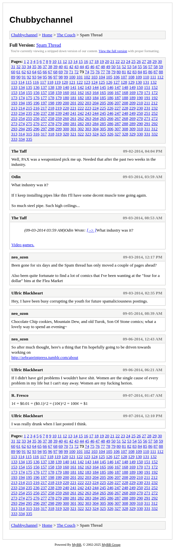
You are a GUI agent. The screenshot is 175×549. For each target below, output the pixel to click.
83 (134, 71)
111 (153, 76)
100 (72, 76)
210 (140, 102)
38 (50, 66)
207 (118, 102)
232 (154, 108)
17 (91, 61)
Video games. (22, 244)
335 (29, 139)
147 (118, 87)
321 (73, 134)
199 (59, 102)
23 (123, 61)
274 (22, 123)
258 (51, 118)
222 (81, 108)
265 (103, 118)
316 (36, 134)
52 (124, 66)
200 (66, 102)
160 (66, 92)
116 (36, 82)
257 (44, 118)
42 (71, 66)
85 (145, 71)
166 (110, 92)
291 (147, 123)
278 (51, 123)
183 (88, 97)
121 (72, 82)
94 (39, 76)
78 (108, 71)
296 (36, 128)
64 (34, 71)
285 (103, 123)
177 (44, 97)
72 (76, 71)
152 (154, 87)
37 (45, 66)
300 (66, 128)
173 (14, 97)
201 (73, 102)
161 (73, 92)
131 (146, 82)
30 (160, 61)
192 (154, 97)
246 (110, 113)
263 (88, 118)
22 (118, 61)
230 (140, 108)
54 (134, 66)
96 (50, 76)
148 (125, 87)
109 (139, 76)
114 (21, 82)
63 (29, 71)
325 (103, 134)
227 (118, 108)
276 (36, 123)
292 (154, 123)
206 (110, 102)
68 (55, 71)
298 (51, 128)
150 (140, 87)
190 (140, 97)
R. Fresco (19, 395)
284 (95, 123)
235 (29, 113)
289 (132, 123)
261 (73, 118)
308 (125, 128)
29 (154, 61)
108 (131, 76)
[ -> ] (91, 230)
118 (50, 82)
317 (44, 134)
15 (81, 61)
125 (102, 82)
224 (95, 108)
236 (36, 113)
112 (160, 76)
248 (125, 113)
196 (36, 102)
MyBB (76, 544)
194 (22, 102)
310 (140, 128)
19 (102, 61)
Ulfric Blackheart (27, 293)
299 (59, 128)
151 (147, 87)
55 (140, 66)
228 (125, 108)
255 (29, 118)
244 (95, 113)
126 (109, 82)
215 (29, 108)
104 (102, 76)
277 (44, 123)
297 (44, 128)
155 (29, 92)
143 (88, 87)
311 (147, 128)
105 (109, 76)
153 (14, 92)
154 (22, 92)
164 (95, 92)
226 (110, 108)
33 (24, 66)
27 (144, 61)
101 (80, 76)
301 (73, 128)
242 (81, 113)
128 (124, 82)
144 (95, 87)
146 (110, 87)
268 (125, 118)
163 (88, 92)
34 (29, 66)
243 (88, 113)
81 (124, 71)
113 (14, 82)
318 (51, 134)
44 (82, 66)
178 (51, 97)
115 (29, 82)
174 (22, 97)
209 (132, 102)
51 (119, 66)
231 (147, 108)
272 (154, 118)
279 (59, 123)
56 (145, 66)
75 (92, 71)
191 (147, 97)
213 (14, 108)
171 (147, 92)
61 (18, 71)
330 (140, 134)
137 (44, 87)
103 (94, 76)
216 (36, 108)
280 (66, 123)
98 (60, 76)
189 (132, 97)
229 (132, 108)
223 (88, 108)
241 (73, 113)
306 (110, 128)
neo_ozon (19, 257)
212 (154, 102)
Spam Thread (48, 45)
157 (44, 92)
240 (66, 113)
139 (59, 87)
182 (81, 97)
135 (29, 87)
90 (18, 76)
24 (128, 61)
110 (146, 76)
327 (118, 134)
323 (88, 134)
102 (87, 76)
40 (60, 66)
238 (51, 113)
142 (81, 87)
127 (116, 82)
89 (13, 76)
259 (59, 118)
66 (45, 71)
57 (150, 66)
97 (55, 76)
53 (129, 66)
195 (29, 102)
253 (14, 118)
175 (29, 97)
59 (161, 66)
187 (118, 97)
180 (66, 97)
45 (87, 66)
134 (22, 87)
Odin (15, 176)
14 (75, 61)
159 (59, 92)
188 (125, 97)
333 (14, 139)
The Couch (66, 34)
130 (138, 82)
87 (156, 71)
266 (110, 118)
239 (59, 113)
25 (133, 61)
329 (132, 134)
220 (66, 108)
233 (14, 113)
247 (118, 113)
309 (132, 128)
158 (51, 92)
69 (60, 71)
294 (22, 128)
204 (95, 102)
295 (29, 128)
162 (81, 92)
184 (95, 97)
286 (110, 123)
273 (14, 123)
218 (51, 108)
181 (73, 97)
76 (97, 71)
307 (118, 128)
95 (45, 76)
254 (22, 118)
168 (125, 92)
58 (156, 66)
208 (125, 102)
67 (50, 71)
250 (140, 113)
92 (29, 76)
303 (88, 128)
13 (70, 61)
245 (103, 113)
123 (87, 82)
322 (81, 134)
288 (125, 123)
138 (51, 87)
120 (65, 82)
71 (71, 71)
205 (103, 102)
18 (96, 61)
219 (59, 108)
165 (103, 92)
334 (22, 139)
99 (66, 76)
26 (139, 61)
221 (73, 108)
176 (36, 97)
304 (95, 128)
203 (88, 102)
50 (113, 66)
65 (39, 71)
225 (103, 108)
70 (66, 71)
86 (150, 71)
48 (103, 66)
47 (97, 66)
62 (24, 71)
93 (34, 76)
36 (39, 66)
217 (44, 108)
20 (107, 61)
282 (81, 123)
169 (132, 92)
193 (14, 102)
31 (13, 66)
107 (124, 76)
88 (161, 71)
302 (81, 128)
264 (95, 118)
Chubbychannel (41, 20)
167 (118, 92)
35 (34, 66)
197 (44, 102)
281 (73, 123)
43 (76, 66)
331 (147, 134)
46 (92, 66)
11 (59, 61)
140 (66, 87)
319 (59, 134)
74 (87, 71)
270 (140, 118)
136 (36, 87)
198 (51, 102)
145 (103, 87)
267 (118, 118)
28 (149, 61)
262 (81, 118)
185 (103, 97)
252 (154, 113)
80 (119, 71)
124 (94, 82)
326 (110, 134)
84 (140, 71)
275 (29, 123)
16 (86, 61)
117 (43, 82)
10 (54, 61)
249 (132, 113)
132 (153, 82)
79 (113, 71)
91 (24, 76)
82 (129, 71)
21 (112, 61)
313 (14, 134)
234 (22, 113)
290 (140, 123)
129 (131, 82)
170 (140, 92)
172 (154, 92)
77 (103, 71)
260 (66, 118)
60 (13, 71)
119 (58, 82)
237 (44, 113)
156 (36, 92)
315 (29, 134)
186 (110, 97)
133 (14, 87)
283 (88, 123)
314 (22, 134)
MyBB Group (111, 544)
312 (154, 128)
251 (147, 113)
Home (47, 34)
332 (154, 134)
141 (73, 87)
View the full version (113, 51)
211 (147, 102)
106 (116, 76)
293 (14, 128)
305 (103, 128)
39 (55, 66)
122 (79, 82)
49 (108, 66)
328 (125, 134)
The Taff (19, 151)
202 (81, 102)
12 (65, 61)
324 (95, 134)
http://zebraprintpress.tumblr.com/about (44, 357)
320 (66, 134)
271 (147, 118)
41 (66, 66)
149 (132, 87)
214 (22, 108)
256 (36, 118)
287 (118, 123)
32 (18, 66)
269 (132, 118)
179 (59, 97)
